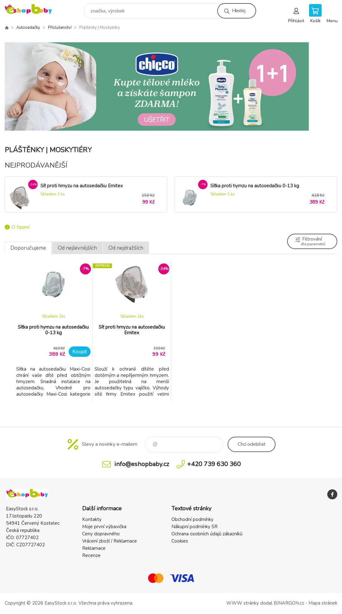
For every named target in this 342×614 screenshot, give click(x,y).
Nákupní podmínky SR (194, 526)
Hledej (238, 10)
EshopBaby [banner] (32, 9)
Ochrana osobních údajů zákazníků (206, 534)
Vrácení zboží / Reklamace (109, 541)
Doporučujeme (28, 248)
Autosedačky (28, 27)
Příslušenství (59, 27)
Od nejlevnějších (77, 248)
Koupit (79, 351)
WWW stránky (242, 603)
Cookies (179, 541)
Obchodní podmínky (192, 519)
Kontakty (92, 519)
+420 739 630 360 (214, 464)
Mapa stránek (322, 603)
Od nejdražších (125, 248)
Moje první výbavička (104, 526)
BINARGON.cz (289, 603)
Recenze (91, 555)
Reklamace (94, 548)
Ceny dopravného (101, 534)
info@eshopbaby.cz (141, 464)
